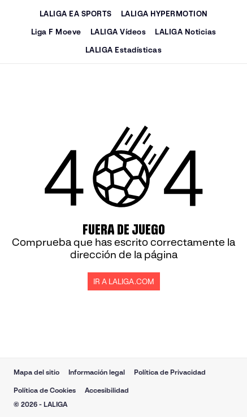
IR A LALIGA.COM (123, 281)
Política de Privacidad (170, 372)
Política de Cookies (45, 390)
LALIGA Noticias (185, 32)
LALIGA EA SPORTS (76, 14)
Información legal (96, 372)
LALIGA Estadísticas (123, 50)
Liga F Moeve (56, 32)
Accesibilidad (107, 390)
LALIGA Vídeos (118, 32)
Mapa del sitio (36, 372)
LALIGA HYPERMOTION (164, 14)
